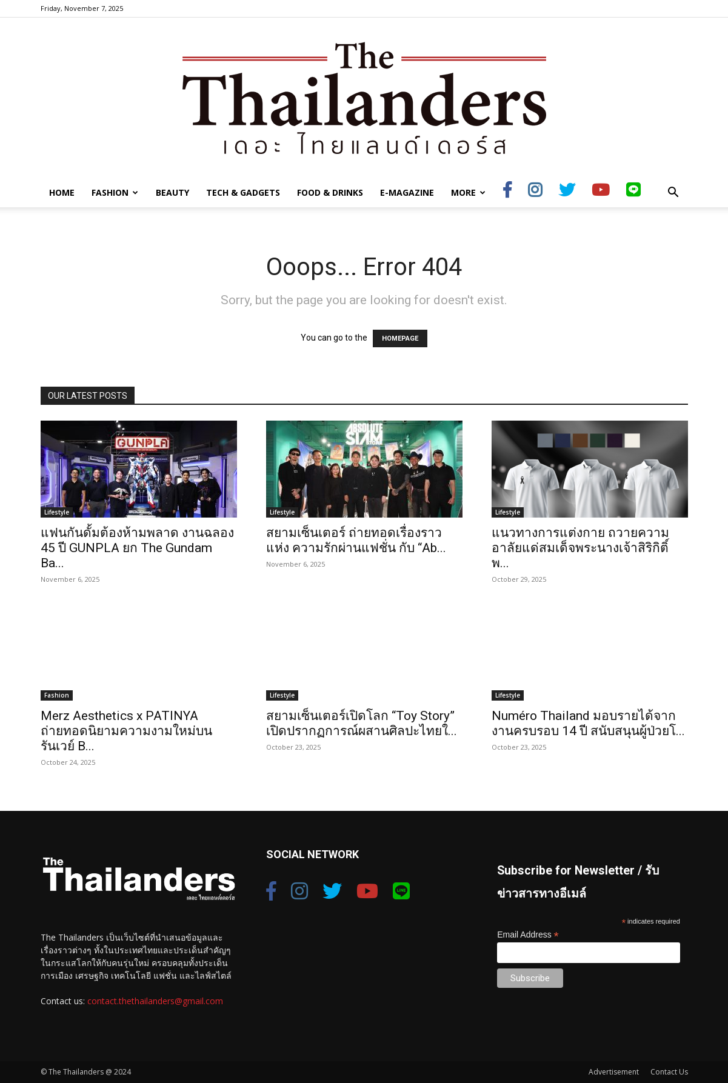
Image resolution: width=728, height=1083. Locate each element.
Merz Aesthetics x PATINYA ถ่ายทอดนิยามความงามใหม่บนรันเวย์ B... (126, 730)
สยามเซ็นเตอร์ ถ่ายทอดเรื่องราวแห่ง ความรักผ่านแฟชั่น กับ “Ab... (356, 540)
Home (62, 192)
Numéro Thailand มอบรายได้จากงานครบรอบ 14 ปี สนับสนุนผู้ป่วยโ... (588, 723)
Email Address (528, 935)
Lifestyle (56, 512)
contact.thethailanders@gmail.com (155, 1001)
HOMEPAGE (400, 338)
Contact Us (669, 1072)
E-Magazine (407, 192)
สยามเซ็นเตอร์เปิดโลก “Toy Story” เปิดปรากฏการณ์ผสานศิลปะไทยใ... (361, 723)
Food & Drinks (330, 192)
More (468, 192)
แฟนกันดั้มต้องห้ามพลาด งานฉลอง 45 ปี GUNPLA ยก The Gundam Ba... (137, 547)
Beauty (172, 192)
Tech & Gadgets (243, 192)
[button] (673, 193)
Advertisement (614, 1072)
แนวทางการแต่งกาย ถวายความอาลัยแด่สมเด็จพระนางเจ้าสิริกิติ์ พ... (580, 547)
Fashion (115, 192)
